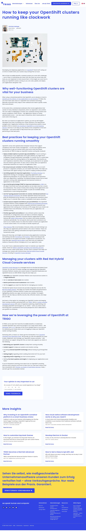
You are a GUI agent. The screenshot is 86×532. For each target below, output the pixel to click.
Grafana (27, 237)
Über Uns (37, 3)
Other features (7, 227)
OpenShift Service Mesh (18, 240)
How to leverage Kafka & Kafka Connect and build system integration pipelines (77, 508)
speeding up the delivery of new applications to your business (20, 99)
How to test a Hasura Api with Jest (59, 452)
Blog (76, 3)
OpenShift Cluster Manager (10, 267)
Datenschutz (19, 525)
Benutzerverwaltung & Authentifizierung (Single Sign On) (55, 518)
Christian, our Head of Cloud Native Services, (28, 367)
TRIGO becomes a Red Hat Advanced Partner (18, 453)
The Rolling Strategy (37, 173)
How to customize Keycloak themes (18, 435)
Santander (5, 327)
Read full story (7, 427)
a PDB (41, 184)
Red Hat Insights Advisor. (9, 289)
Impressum (26, 525)
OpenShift (30, 70)
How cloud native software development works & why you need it (62, 416)
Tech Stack (64, 511)
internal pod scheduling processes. (38, 203)
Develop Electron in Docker (56, 435)
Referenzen (29, 3)
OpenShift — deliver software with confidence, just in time (77, 515)
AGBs (14, 525)
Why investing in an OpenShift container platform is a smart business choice (20, 416)
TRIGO (30, 302)
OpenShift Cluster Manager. (23, 253)
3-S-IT (13, 327)
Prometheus (18, 237)
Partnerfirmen (65, 507)
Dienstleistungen (18, 3)
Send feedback (13, 393)
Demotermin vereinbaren (61, 3)
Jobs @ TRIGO (46, 3)
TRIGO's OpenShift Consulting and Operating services (28, 248)
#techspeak (65, 509)
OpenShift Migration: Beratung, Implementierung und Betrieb (55, 512)
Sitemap (32, 525)
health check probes (17, 218)
